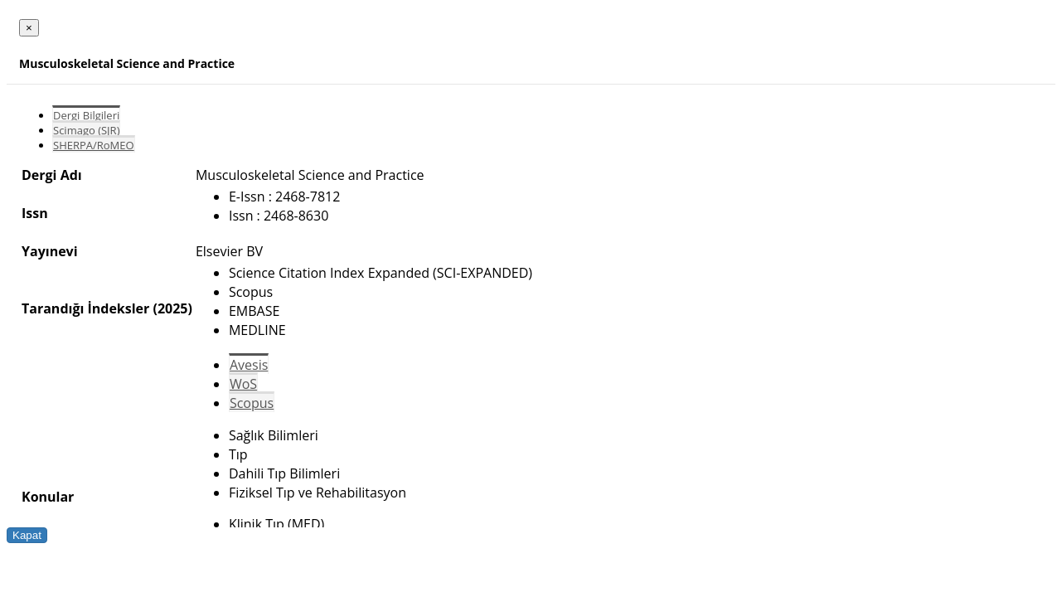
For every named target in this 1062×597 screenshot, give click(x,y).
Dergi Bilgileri (86, 115)
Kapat (26, 535)
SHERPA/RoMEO (93, 145)
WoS (243, 384)
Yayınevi (50, 251)
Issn (35, 213)
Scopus (252, 403)
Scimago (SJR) (86, 130)
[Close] (29, 27)
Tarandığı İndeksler (85, 308)
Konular (48, 497)
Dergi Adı (52, 175)
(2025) (172, 308)
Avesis (249, 365)
